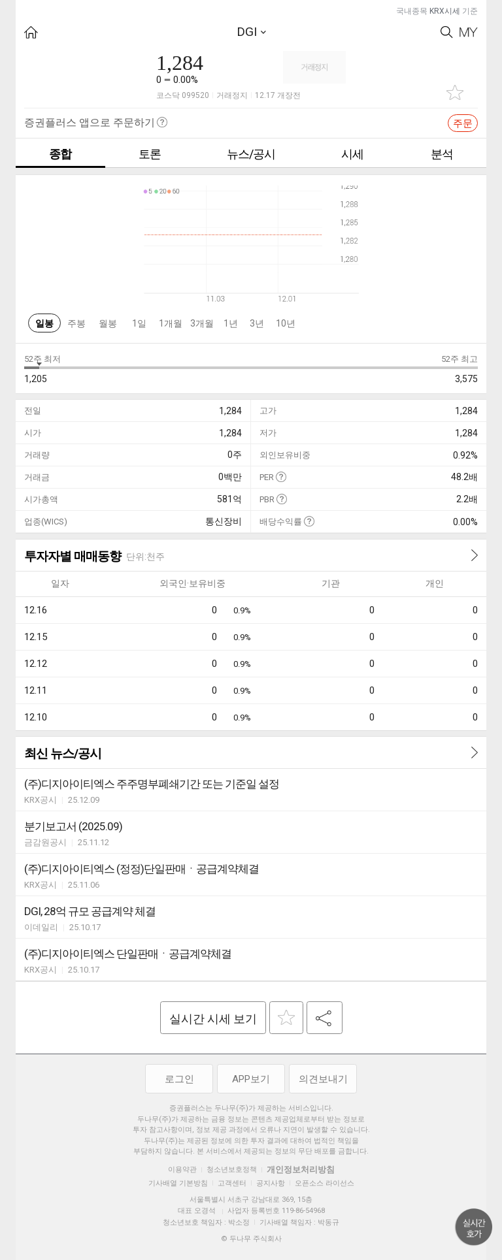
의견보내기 (323, 1079)
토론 (150, 154)
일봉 (44, 323)
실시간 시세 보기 (213, 1019)
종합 (60, 154)
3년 (257, 323)
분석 (442, 154)
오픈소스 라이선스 (324, 1183)
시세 (352, 154)
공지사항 (270, 1183)
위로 (474, 1227)
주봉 (76, 323)
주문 (463, 123)
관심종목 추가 (454, 92)
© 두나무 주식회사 (251, 1239)
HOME (31, 32)
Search (447, 32)
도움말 (280, 476)
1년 (231, 323)
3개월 (202, 323)
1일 (139, 323)
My (469, 32)
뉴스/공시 (251, 154)
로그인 (179, 1079)
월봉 (108, 323)
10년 (285, 323)
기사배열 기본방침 (178, 1183)
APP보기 (251, 1079)
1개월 (170, 323)
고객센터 (232, 1183)
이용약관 (182, 1169)
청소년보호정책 (232, 1169)
